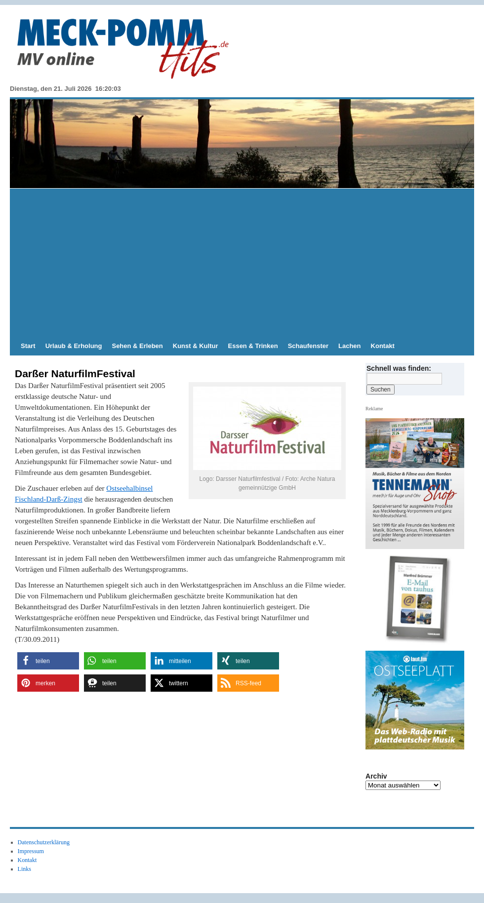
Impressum (31, 851)
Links (24, 868)
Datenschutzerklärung (44, 842)
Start (28, 346)
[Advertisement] (242, 263)
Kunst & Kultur (195, 346)
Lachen (349, 346)
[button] (48, 660)
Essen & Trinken (253, 346)
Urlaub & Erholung (73, 346)
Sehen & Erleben (137, 346)
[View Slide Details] (418, 600)
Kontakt (383, 346)
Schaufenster (308, 346)
